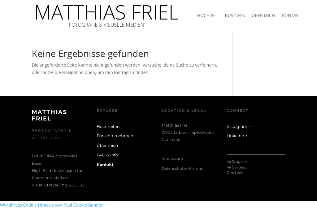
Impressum (172, 158)
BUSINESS (235, 15)
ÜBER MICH (263, 15)
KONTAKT (291, 15)
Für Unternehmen (115, 135)
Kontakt (105, 164)
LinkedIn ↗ (237, 135)
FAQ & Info (107, 154)
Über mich (107, 145)
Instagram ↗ (239, 126)
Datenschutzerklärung (182, 168)
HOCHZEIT (207, 15)
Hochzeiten (108, 126)
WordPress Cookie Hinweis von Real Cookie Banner (51, 205)
